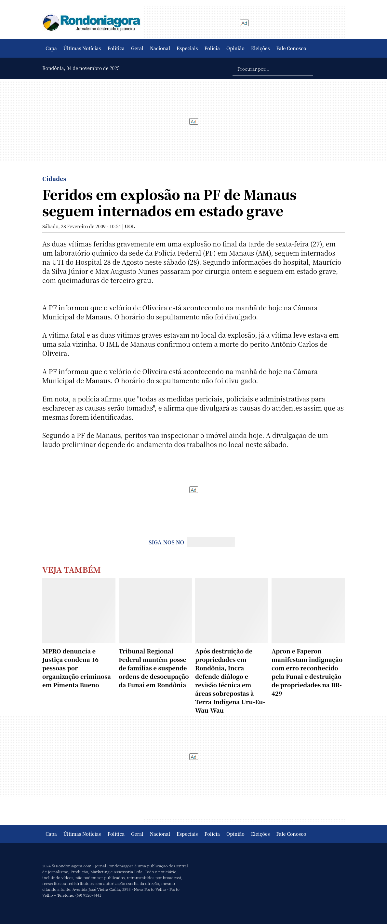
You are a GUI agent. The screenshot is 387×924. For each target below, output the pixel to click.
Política (116, 48)
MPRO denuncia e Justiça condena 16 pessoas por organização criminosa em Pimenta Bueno (76, 668)
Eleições (260, 48)
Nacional (160, 48)
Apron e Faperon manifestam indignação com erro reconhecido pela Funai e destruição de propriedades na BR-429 (307, 672)
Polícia (212, 48)
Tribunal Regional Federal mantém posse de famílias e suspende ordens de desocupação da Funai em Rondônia (154, 668)
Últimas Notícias (82, 48)
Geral (137, 48)
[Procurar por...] (273, 68)
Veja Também (71, 569)
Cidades (54, 178)
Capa (51, 48)
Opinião (235, 48)
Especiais (187, 48)
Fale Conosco (291, 48)
